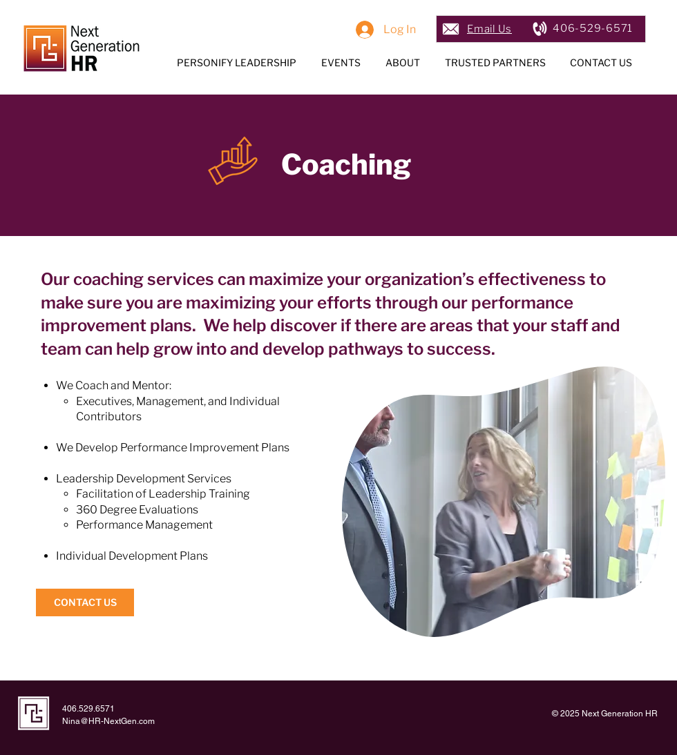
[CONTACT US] (85, 602)
